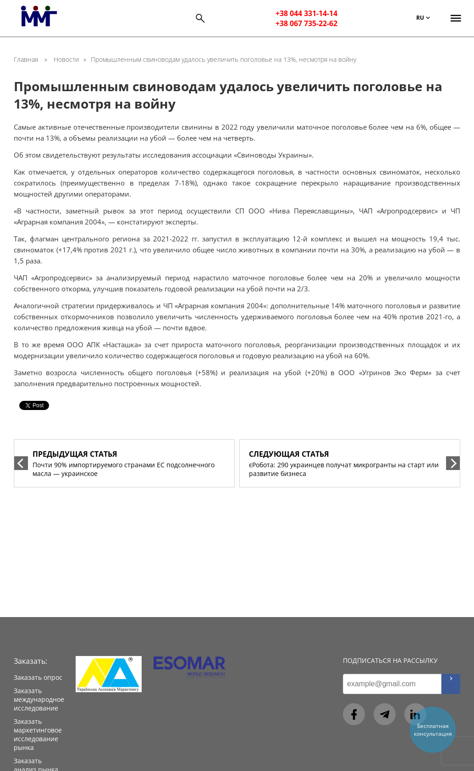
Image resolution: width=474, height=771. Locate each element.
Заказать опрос (38, 677)
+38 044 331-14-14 (306, 13)
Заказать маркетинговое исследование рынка (38, 734)
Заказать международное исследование (39, 699)
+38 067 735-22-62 (306, 23)
